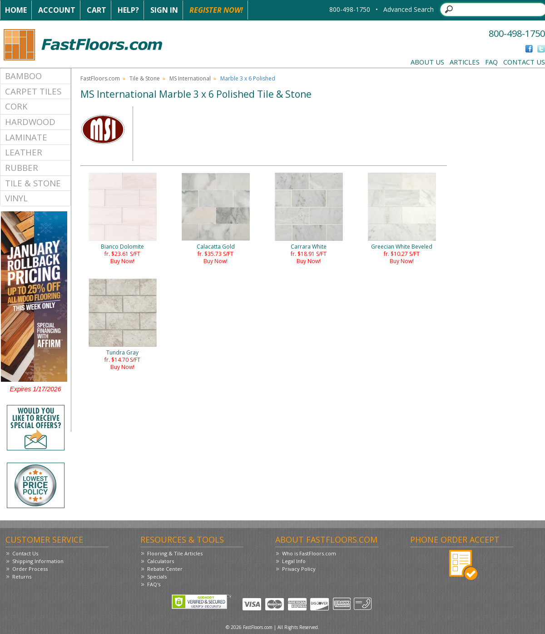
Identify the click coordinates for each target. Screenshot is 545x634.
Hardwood (30, 121)
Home (16, 10)
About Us (427, 61)
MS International (190, 78)
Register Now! (216, 10)
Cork (16, 106)
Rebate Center (165, 568)
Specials (157, 576)
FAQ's (153, 584)
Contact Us (524, 61)
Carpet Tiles (33, 91)
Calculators (160, 561)
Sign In (164, 10)
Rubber (21, 167)
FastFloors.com (100, 78)
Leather (23, 152)
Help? (128, 10)
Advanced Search (408, 9)
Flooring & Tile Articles (175, 553)
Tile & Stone (33, 183)
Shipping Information (38, 561)
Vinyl (16, 198)
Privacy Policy (299, 568)
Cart (96, 10)
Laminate (26, 137)
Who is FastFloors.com (309, 553)
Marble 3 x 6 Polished (247, 78)
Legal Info (294, 561)
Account (56, 10)
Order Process (30, 568)
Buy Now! (122, 261)
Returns (21, 576)
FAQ (491, 61)
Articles (465, 61)
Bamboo (23, 75)
